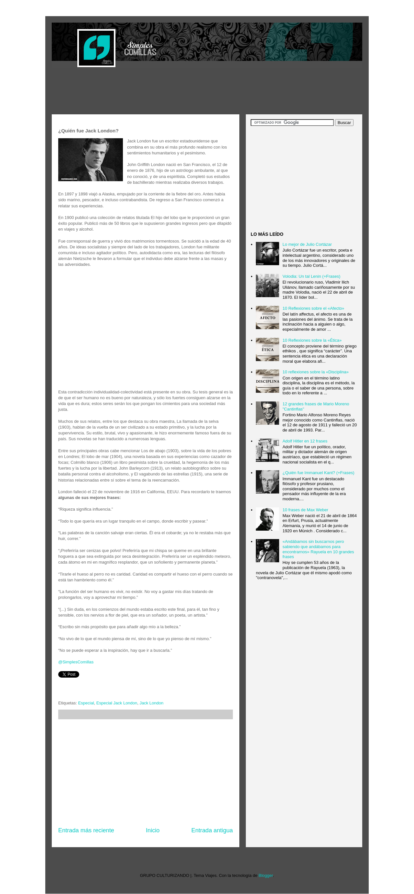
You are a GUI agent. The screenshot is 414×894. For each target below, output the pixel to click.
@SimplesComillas (75, 662)
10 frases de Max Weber (305, 509)
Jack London (152, 703)
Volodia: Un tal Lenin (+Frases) (311, 276)
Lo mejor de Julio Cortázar (307, 244)
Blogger (266, 875)
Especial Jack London (116, 703)
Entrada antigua (212, 830)
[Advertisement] (169, 91)
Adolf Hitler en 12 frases (304, 441)
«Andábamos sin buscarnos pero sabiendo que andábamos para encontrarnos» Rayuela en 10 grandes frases (318, 549)
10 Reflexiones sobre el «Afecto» (313, 308)
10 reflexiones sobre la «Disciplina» (315, 371)
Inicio (152, 830)
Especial (86, 703)
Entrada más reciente (86, 830)
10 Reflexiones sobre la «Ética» (312, 340)
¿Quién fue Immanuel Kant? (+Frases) (318, 472)
